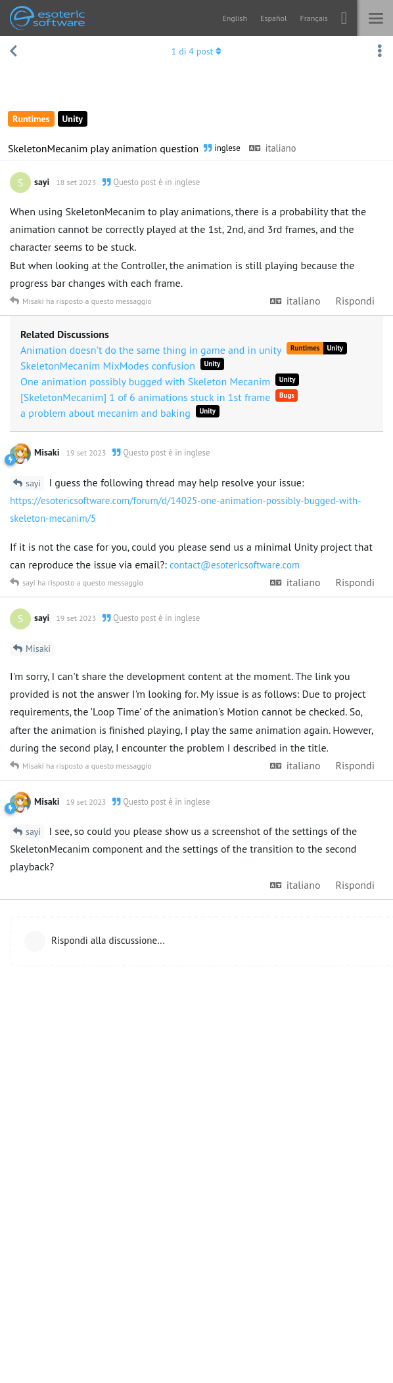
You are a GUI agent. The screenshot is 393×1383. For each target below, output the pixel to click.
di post (196, 51)
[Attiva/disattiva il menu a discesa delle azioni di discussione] (380, 51)
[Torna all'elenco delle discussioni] (13, 51)
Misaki (38, 648)
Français (313, 18)
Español (273, 18)
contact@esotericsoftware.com (235, 565)
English (234, 18)
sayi (33, 483)
